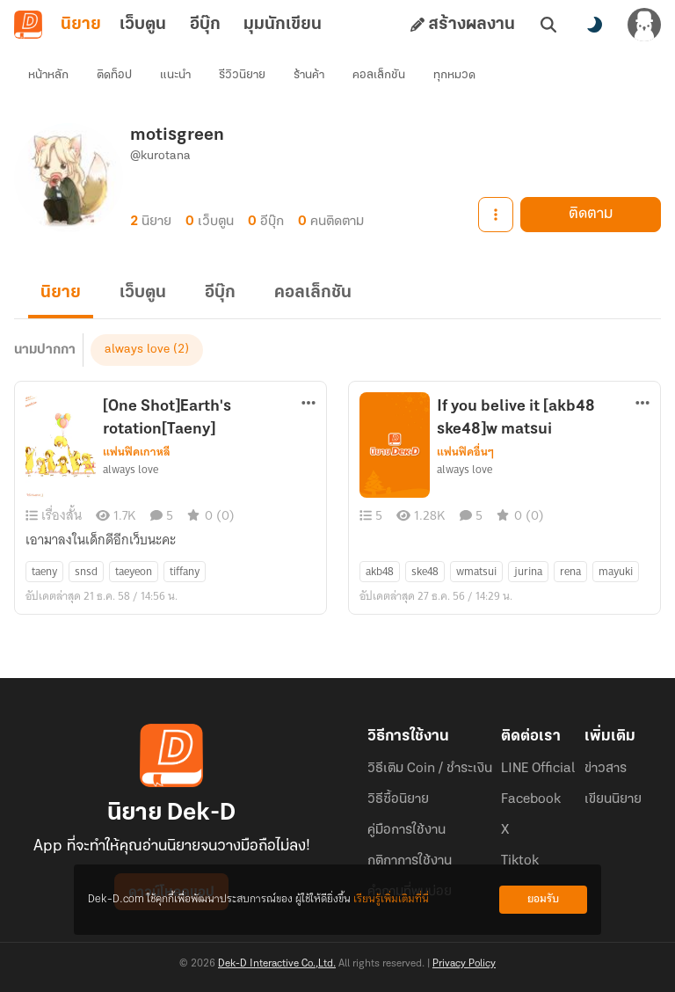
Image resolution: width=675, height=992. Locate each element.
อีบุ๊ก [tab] (205, 24)
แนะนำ (175, 75)
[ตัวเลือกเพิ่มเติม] (308, 402)
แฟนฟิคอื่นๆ (465, 452)
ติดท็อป (114, 75)
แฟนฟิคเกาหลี (137, 452)
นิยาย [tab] (81, 24)
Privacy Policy (464, 964)
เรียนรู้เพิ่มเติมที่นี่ (391, 899)
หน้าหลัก (48, 75)
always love (137, 349)
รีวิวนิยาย (242, 75)
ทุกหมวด (454, 75)
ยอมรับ (543, 899)
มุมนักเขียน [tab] (282, 24)
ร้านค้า (309, 75)
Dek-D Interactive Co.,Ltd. (277, 964)
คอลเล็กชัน (378, 75)
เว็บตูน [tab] (143, 24)
